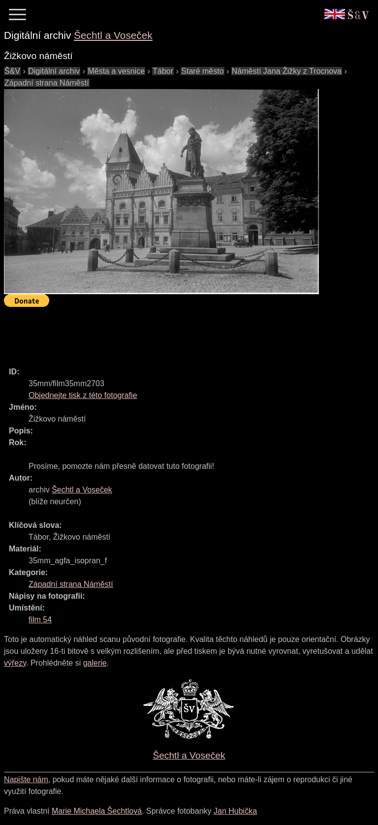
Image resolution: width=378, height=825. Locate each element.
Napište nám (26, 779)
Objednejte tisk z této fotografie (83, 395)
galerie (95, 663)
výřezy (15, 663)
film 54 (40, 619)
